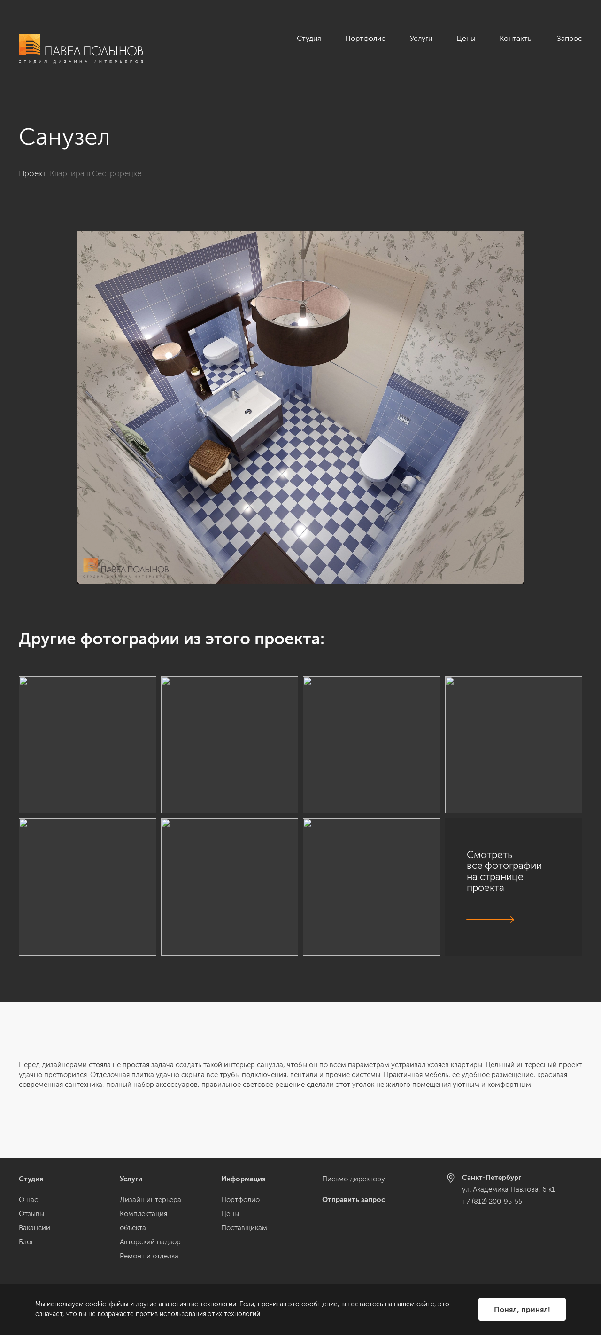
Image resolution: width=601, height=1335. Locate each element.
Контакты (516, 38)
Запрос (569, 38)
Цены (466, 38)
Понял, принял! (522, 1309)
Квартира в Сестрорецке (95, 173)
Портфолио (365, 38)
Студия (309, 38)
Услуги (421, 38)
